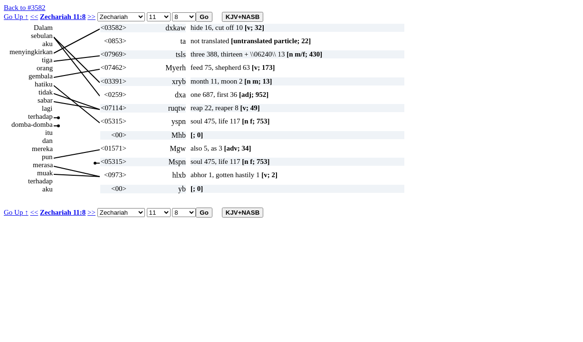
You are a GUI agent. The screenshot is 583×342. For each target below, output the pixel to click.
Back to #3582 (25, 7)
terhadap (40, 116)
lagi (47, 108)
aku (47, 44)
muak (45, 173)
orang (45, 68)
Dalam (43, 27)
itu (49, 132)
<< (34, 16)
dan (47, 140)
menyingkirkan (31, 52)
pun (47, 157)
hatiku (44, 84)
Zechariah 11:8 (63, 16)
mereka (42, 148)
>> (91, 16)
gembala (41, 76)
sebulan (42, 35)
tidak (45, 92)
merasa (43, 165)
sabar (45, 100)
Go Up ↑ (16, 16)
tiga (47, 60)
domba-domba (32, 124)
